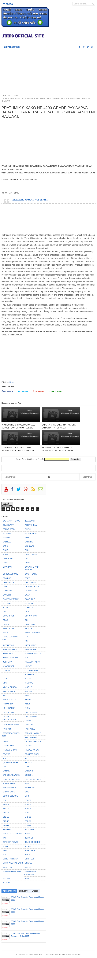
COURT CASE (31, 574)
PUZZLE (28, 758)
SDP (27, 783)
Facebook (7, 391)
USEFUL (28, 863)
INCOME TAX (8, 645)
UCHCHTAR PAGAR (11, 859)
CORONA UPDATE (10, 574)
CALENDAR (7, 559)
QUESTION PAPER (11, 763)
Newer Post (10, 477)
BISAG (5, 550)
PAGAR (28, 721)
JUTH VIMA (7, 662)
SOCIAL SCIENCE (10, 796)
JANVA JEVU (8, 654)
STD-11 (28, 821)
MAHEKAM (29, 675)
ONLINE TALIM (31, 716)
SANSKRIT (29, 771)
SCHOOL (29, 775)
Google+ (38, 391)
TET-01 (6, 846)
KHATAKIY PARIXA (32, 662)
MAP (5, 679)
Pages (8, 4)
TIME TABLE (30, 851)
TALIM (27, 834)
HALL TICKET (8, 628)
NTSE (27, 708)
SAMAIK (6, 771)
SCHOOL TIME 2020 (11, 779)
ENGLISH (7, 595)
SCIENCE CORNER (33, 779)
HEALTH (28, 628)
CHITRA (28, 563)
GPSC (5, 620)
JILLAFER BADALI (10, 658)
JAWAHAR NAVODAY (33, 654)
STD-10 (6, 821)
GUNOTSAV (30, 624)
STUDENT (7, 830)
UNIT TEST (29, 859)
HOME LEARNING (32, 633)
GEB (27, 612)
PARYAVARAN (31, 737)
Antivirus (6, 538)
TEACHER (29, 838)
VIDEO (27, 867)
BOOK (5, 554)
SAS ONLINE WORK (11, 775)
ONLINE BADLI (9, 712)
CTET (27, 578)
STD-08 (6, 817)
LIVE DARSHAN (31, 670)
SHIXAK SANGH (9, 792)
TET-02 (28, 846)
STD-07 (28, 813)
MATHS (28, 679)
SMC (27, 792)
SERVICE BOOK (9, 788)
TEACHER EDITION (33, 842)
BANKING (29, 542)
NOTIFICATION (9, 708)
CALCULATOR (31, 554)
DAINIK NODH (9, 582)
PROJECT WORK (32, 754)
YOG (27, 878)
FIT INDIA (29, 603)
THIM (5, 851)
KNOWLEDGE (8, 666)
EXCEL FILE (30, 599)
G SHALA (29, 608)
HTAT (27, 637)
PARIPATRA (30, 729)
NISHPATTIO (30, 700)
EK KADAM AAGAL (33, 591)
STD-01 (28, 800)
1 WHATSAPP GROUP (12, 521)
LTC (4, 675)
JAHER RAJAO (31, 649)
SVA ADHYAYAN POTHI (12, 834)
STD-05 (28, 809)
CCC (27, 559)
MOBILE (28, 687)
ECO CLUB (7, 591)
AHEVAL (28, 529)
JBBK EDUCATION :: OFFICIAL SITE (43, 954)
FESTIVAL (7, 603)
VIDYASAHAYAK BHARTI (13, 871)
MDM (5, 683)
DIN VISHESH (30, 582)
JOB (26, 658)
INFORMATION (31, 645)
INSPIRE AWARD (10, 649)
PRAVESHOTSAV (32, 750)
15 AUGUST (30, 521)
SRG (27, 796)
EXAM (27, 595)
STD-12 (6, 825)
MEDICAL (29, 683)
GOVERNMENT (9, 616)
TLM (4, 855)
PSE (4, 758)
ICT (26, 641)
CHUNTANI (7, 567)
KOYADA (28, 666)
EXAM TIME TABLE (11, 599)
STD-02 (6, 804)
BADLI (27, 538)
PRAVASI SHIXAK (10, 750)
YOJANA (6, 883)
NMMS (27, 704)
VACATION (7, 867)
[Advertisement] (48, 72)
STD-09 (28, 817)
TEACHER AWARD (10, 842)
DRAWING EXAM (32, 587)
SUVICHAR (29, 830)
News (11, 382)
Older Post (87, 477)
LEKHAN (6, 670)
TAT (4, 838)
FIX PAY (6, 608)
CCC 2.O (6, 563)
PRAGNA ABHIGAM (33, 742)
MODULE (29, 691)
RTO (27, 767)
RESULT (28, 763)
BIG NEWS (29, 546)
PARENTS (29, 725)
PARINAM (7, 729)
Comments (24, 891)
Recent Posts (9, 891)
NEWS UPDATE (9, 700)
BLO (27, 550)
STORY (28, 825)
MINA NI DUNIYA (9, 687)
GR (26, 620)
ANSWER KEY (31, 534)
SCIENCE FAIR (9, 783)
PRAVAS (28, 746)
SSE (4, 800)
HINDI (5, 633)
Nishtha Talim (8, 704)
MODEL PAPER (9, 691)
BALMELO (7, 542)
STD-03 (28, 804)
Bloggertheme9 (75, 954)
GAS (5, 612)
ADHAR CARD (9, 529)
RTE (4, 767)
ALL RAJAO (7, 534)
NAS (5, 695)
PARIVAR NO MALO (33, 733)
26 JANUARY (8, 525)
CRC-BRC (7, 578)
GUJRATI (6, 624)
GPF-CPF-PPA (31, 616)
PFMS (5, 742)
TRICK (27, 855)
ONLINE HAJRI (31, 712)
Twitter (23, 391)
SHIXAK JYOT (31, 788)
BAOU (5, 546)
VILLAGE (6, 878)
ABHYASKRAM (31, 525)
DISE (5, 587)
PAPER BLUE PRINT (11, 725)
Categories (12, 47)
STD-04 (6, 809)
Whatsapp (55, 391)
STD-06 (6, 813)
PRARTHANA (8, 746)
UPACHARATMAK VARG (13, 863)
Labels (35, 891)
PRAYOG (6, 754)
